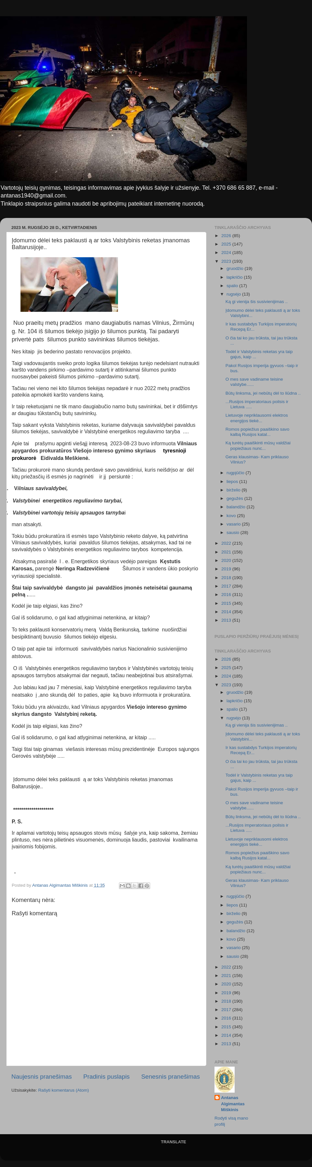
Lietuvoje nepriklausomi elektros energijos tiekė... (257, 418)
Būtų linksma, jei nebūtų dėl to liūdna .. (263, 393)
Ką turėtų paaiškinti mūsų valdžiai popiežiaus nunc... (258, 445)
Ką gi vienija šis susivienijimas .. (257, 301)
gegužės (235, 498)
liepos (233, 481)
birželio (234, 490)
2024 (226, 252)
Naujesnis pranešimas (41, 1076)
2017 (226, 586)
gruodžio (236, 268)
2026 (226, 235)
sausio (233, 532)
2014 (226, 611)
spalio (233, 285)
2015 (226, 603)
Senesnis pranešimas (170, 1076)
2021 (226, 552)
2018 (226, 577)
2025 (226, 244)
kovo (232, 515)
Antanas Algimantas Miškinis (233, 1103)
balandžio (237, 506)
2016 (226, 594)
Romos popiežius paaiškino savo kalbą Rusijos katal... (258, 432)
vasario (234, 524)
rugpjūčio (236, 472)
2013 (226, 620)
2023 (226, 261)
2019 (226, 568)
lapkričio (235, 277)
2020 (226, 560)
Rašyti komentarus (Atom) (63, 1090)
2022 (226, 543)
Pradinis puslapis (106, 1076)
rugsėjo (234, 294)
